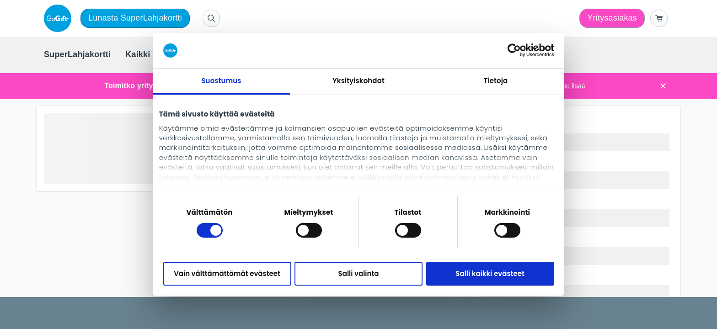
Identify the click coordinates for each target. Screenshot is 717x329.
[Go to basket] (659, 18)
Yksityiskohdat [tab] (358, 80)
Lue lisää (572, 86)
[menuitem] (77, 55)
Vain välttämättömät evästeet (227, 273)
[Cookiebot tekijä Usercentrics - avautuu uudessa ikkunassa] (514, 50)
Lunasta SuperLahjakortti (135, 17)
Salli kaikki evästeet (489, 273)
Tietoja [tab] (496, 80)
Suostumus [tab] (221, 80)
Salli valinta (358, 273)
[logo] (59, 18)
